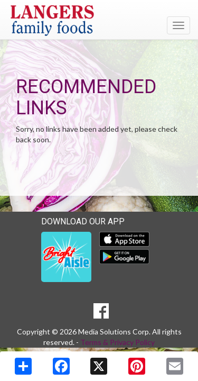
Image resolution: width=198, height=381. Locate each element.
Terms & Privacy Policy (117, 342)
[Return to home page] (99, 20)
